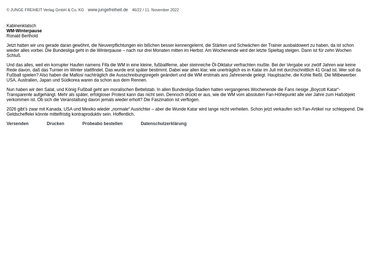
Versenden (18, 123)
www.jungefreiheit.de (108, 9)
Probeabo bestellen (102, 123)
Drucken (55, 123)
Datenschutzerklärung (163, 123)
